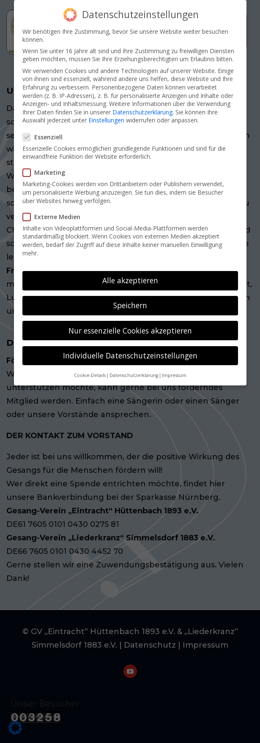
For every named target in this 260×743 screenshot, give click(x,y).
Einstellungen (106, 115)
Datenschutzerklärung (142, 107)
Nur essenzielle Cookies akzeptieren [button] (130, 325)
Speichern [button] (130, 300)
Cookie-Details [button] (90, 370)
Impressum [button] (174, 370)
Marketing (47, 167)
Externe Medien (55, 212)
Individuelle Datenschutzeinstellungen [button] (130, 350)
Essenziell (46, 132)
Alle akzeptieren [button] (130, 275)
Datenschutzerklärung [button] (133, 370)
